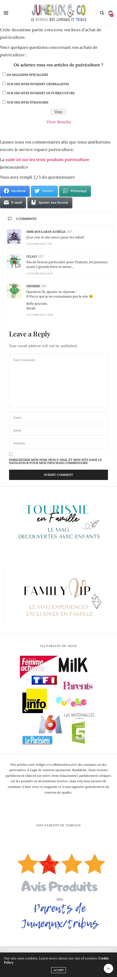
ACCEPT (58, 970)
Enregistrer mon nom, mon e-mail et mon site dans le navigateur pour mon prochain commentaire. (55, 461)
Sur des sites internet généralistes (38, 84)
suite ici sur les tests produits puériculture (47, 159)
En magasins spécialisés (27, 75)
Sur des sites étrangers (27, 102)
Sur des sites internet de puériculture (41, 93)
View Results (58, 121)
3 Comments (22, 219)
